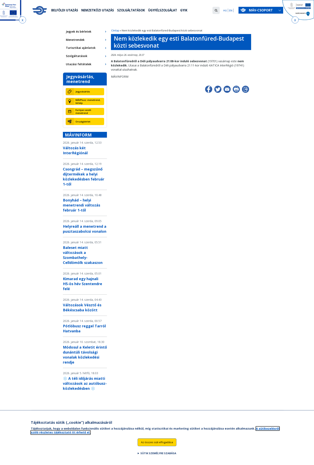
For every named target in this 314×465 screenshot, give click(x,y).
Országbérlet (82, 121)
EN (230, 10)
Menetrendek (75, 40)
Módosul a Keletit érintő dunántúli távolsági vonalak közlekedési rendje (85, 355)
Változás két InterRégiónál (75, 150)
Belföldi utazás (65, 10)
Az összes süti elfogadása (157, 447)
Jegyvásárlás (82, 91)
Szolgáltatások (135, 10)
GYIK (191, 10)
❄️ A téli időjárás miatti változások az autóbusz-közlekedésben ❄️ (85, 383)
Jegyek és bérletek (78, 31)
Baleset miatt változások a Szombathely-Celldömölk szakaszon (83, 255)
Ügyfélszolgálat (168, 10)
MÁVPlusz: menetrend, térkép (87, 101)
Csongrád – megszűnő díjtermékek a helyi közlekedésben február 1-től (83, 176)
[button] (216, 10)
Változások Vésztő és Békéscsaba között (82, 307)
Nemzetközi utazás (100, 10)
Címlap (115, 30)
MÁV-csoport (261, 10)
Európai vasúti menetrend (83, 111)
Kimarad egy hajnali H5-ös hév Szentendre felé (82, 283)
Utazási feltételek (78, 64)
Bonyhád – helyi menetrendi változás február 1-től (81, 205)
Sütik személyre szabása (158, 458)
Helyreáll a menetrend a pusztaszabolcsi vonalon (84, 229)
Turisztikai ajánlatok (81, 48)
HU (225, 10)
